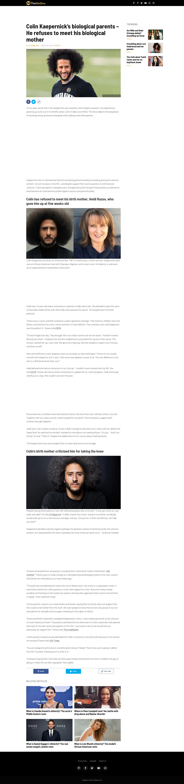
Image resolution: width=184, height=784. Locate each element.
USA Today (54, 640)
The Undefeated (70, 629)
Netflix (54, 3)
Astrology (77, 3)
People (51, 3)
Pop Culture (72, 3)
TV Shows (58, 3)
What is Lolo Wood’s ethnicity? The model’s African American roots (95, 745)
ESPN (58, 328)
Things (67, 3)
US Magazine (54, 514)
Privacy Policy (82, 761)
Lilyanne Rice (33, 45)
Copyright (93, 761)
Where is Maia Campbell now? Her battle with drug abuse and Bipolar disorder (96, 712)
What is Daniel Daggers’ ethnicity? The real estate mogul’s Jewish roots (47, 745)
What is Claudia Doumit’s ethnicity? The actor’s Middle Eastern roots (49, 712)
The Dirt (63, 3)
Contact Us (102, 761)
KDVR (33, 372)
